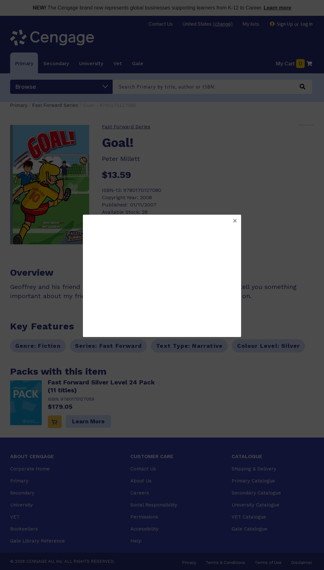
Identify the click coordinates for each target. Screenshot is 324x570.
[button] (235, 221)
